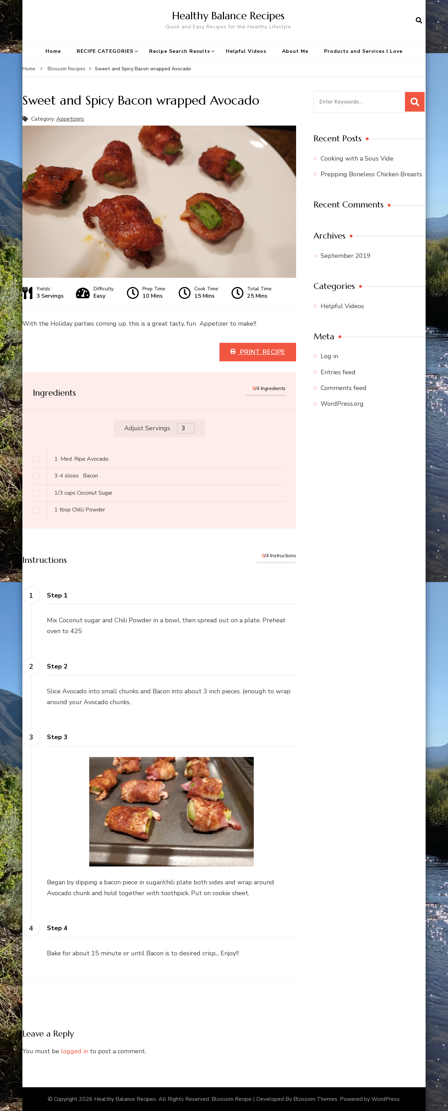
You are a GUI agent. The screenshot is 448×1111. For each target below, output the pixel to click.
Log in (329, 356)
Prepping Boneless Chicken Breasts (371, 174)
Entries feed (338, 372)
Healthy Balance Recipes (228, 15)
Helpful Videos (246, 51)
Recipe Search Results (179, 51)
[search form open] (419, 20)
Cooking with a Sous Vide (357, 158)
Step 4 (57, 928)
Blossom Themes (315, 1099)
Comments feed (343, 388)
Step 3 (57, 737)
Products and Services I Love (363, 51)
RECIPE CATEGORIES (105, 51)
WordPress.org (342, 403)
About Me (295, 51)
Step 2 (57, 666)
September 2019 (346, 256)
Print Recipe (261, 352)
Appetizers (70, 119)
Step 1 (57, 595)
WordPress (385, 1099)
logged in (74, 1051)
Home (53, 51)
